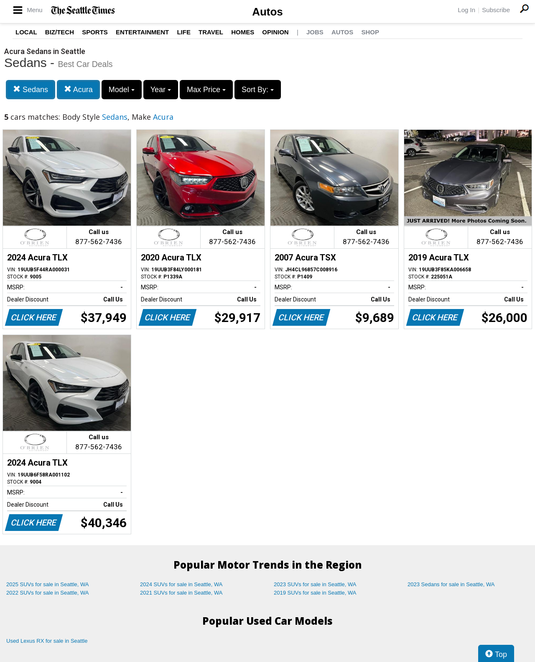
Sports (95, 32)
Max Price (206, 89)
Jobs (315, 32)
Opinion (275, 32)
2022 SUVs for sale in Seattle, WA (47, 593)
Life (184, 32)
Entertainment (142, 32)
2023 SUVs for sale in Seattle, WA (315, 584)
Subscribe (496, 9)
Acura (78, 89)
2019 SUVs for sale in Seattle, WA (315, 593)
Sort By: (258, 89)
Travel (211, 32)
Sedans (30, 89)
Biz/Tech (59, 32)
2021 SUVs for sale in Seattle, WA (181, 593)
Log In (466, 9)
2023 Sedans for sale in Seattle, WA (451, 584)
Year (160, 89)
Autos (267, 11)
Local (26, 32)
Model (122, 89)
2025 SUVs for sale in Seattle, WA (47, 584)
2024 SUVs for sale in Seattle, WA (181, 584)
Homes (242, 32)
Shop (370, 32)
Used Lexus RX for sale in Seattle (46, 641)
